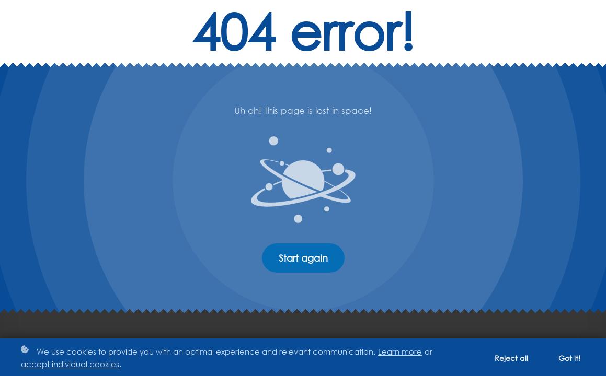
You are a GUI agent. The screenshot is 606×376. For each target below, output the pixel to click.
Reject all (511, 358)
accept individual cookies (70, 364)
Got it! (569, 358)
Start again (303, 258)
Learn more (400, 351)
